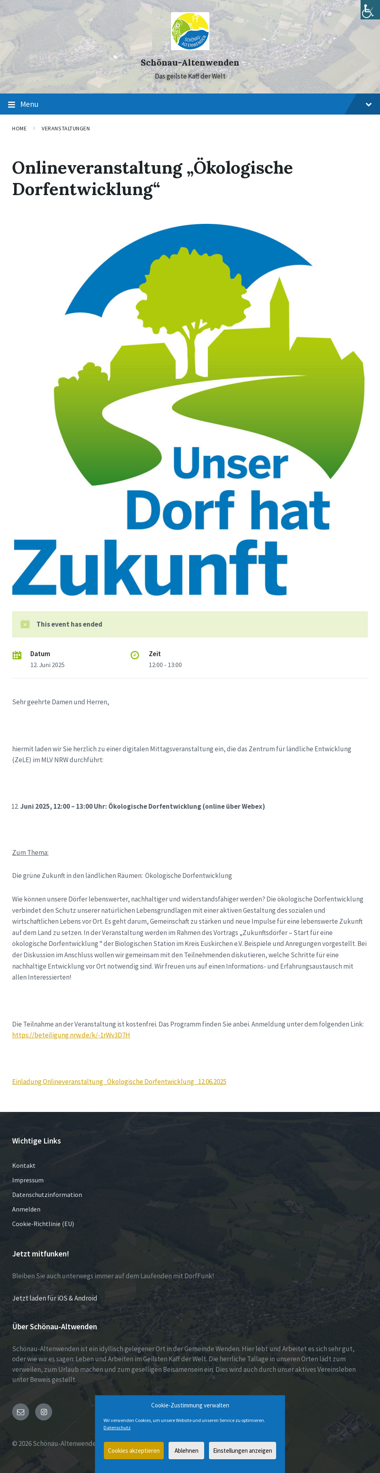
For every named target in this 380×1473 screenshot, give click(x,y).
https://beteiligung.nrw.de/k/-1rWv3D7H (71, 1035)
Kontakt (24, 1165)
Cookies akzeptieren (134, 1450)
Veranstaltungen (66, 128)
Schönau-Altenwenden (190, 62)
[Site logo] (190, 47)
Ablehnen (186, 1450)
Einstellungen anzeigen (242, 1450)
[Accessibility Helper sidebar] (370, 9)
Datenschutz (117, 1427)
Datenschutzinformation (47, 1194)
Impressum (28, 1180)
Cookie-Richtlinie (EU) (43, 1224)
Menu (190, 104)
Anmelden (26, 1209)
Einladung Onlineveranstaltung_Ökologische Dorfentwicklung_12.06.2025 (119, 1081)
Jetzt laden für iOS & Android (54, 1298)
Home (19, 128)
